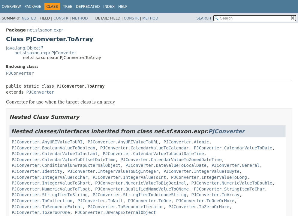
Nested (29, 18)
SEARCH (204, 18)
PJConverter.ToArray (215, 194)
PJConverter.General (236, 165)
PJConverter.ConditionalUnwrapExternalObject (66, 165)
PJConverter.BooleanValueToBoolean (53, 148)
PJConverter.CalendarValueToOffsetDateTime (64, 159)
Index (109, 6)
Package (33, 6)
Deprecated (88, 6)
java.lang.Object (23, 48)
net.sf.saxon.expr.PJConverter (45, 52)
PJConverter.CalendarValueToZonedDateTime (170, 159)
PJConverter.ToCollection (42, 200)
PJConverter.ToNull (100, 200)
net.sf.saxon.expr (45, 30)
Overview (11, 6)
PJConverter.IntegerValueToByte (201, 171)
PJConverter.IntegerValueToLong (209, 177)
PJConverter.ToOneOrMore (205, 200)
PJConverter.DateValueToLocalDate (165, 165)
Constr (60, 18)
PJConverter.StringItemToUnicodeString (139, 194)
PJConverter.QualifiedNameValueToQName (142, 189)
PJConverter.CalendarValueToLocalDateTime (153, 153)
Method (80, 18)
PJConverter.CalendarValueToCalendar (144, 148)
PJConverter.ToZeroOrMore (199, 206)
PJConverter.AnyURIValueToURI (47, 142)
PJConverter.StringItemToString (50, 194)
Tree (67, 6)
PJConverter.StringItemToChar (229, 189)
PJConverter (20, 73)
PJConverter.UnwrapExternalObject (115, 212)
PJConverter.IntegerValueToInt (129, 177)
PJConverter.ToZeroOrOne (41, 212)
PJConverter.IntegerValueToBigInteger (112, 171)
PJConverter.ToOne (149, 200)
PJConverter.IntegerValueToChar (50, 177)
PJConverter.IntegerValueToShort (51, 183)
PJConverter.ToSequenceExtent (47, 206)
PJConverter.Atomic (186, 142)
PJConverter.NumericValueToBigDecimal (140, 183)
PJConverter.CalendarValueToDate (233, 148)
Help (123, 6)
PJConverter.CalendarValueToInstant (55, 153)
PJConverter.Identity (37, 171)
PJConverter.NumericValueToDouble (231, 183)
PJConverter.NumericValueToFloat (51, 189)
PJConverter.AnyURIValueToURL (123, 142)
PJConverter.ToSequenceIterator (126, 206)
